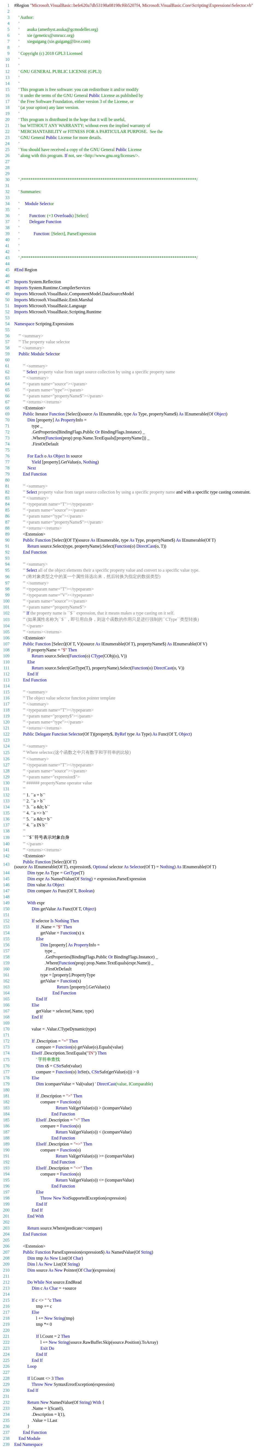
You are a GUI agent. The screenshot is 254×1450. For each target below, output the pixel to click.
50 (7, 299)
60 (7, 360)
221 (6, 1336)
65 (7, 390)
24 (7, 143)
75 (7, 450)
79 (7, 474)
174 (6, 1053)
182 (6, 1102)
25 (7, 149)
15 (7, 89)
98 (7, 589)
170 (6, 1029)
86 (7, 516)
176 (6, 1066)
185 (6, 1120)
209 (6, 1264)
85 (7, 510)
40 (7, 239)
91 (7, 546)
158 (6, 957)
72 (7, 432)
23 (7, 137)
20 (7, 119)
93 (7, 558)
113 (6, 680)
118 (6, 710)
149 (6, 902)
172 (6, 1041)
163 (6, 987)
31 (7, 185)
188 (6, 1138)
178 (6, 1078)
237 (6, 1432)
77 (7, 462)
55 (7, 329)
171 (6, 1035)
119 (6, 716)
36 (7, 215)
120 (6, 722)
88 (7, 528)
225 (6, 1360)
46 (7, 275)
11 (7, 65)
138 (6, 831)
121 (6, 728)
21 (7, 125)
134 (6, 807)
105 (6, 632)
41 (7, 245)
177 (6, 1072)
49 (7, 293)
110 (6, 662)
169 (6, 1023)
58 (7, 347)
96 (7, 576)
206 (6, 1246)
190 (6, 1150)
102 (6, 613)
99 (7, 595)
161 (6, 975)
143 (6, 864)
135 (6, 813)
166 (6, 1005)
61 (7, 366)
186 (6, 1126)
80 (7, 480)
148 (6, 896)
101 (6, 607)
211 (6, 1276)
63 (7, 378)
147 (6, 890)
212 (6, 1282)
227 (6, 1372)
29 (7, 173)
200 (6, 1210)
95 (7, 570)
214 (6, 1294)
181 (6, 1096)
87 (7, 522)
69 (7, 414)
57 (7, 341)
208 (6, 1258)
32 (7, 191)
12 (7, 71)
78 (7, 468)
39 (7, 233)
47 (7, 281)
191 (6, 1156)
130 (6, 783)
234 (6, 1414)
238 (6, 1438)
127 (6, 765)
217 (6, 1312)
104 (6, 626)
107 (6, 644)
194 (6, 1174)
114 (6, 686)
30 (7, 179)
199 (6, 1204)
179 (6, 1084)
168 (6, 1017)
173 (6, 1047)
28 (7, 167)
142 (6, 856)
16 (7, 95)
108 (6, 650)
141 (6, 849)
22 (7, 131)
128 (6, 771)
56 (7, 335)
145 (6, 878)
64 (7, 384)
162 (6, 981)
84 (7, 504)
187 (6, 1132)
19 (7, 113)
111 (6, 668)
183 (6, 1108)
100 (6, 601)
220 (6, 1330)
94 (7, 564)
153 (6, 927)
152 (6, 921)
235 (6, 1420)
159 (6, 963)
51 (7, 305)
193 (6, 1168)
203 (6, 1228)
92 (7, 552)
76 (7, 456)
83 (7, 498)
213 (6, 1288)
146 (6, 884)
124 (6, 746)
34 (7, 203)
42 (7, 251)
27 (7, 161)
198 (6, 1198)
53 (7, 317)
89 (7, 534)
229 (6, 1384)
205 (6, 1240)
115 (6, 692)
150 (6, 908)
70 (7, 420)
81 (7, 486)
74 (7, 444)
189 (6, 1144)
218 (6, 1318)
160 (6, 969)
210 (6, 1270)
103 (6, 619)
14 (7, 83)
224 (6, 1354)
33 (7, 197)
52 (7, 311)
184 (6, 1114)
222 (6, 1342)
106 (6, 638)
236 (6, 1426)
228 (6, 1378)
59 (7, 354)
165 (6, 999)
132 (6, 795)
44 (7, 263)
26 (7, 155)
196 (6, 1186)
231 (6, 1396)
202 (6, 1222)
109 (6, 656)
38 (7, 227)
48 (7, 287)
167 (6, 1011)
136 (6, 819)
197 (6, 1192)
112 (6, 674)
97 (7, 583)
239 (6, 1444)
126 (6, 759)
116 (6, 698)
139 (6, 837)
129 (6, 777)
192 (6, 1162)
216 (6, 1306)
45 (7, 269)
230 (6, 1390)
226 (6, 1366)
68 (7, 408)
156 (6, 945)
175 (6, 1059)
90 (7, 540)
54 (7, 323)
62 (7, 372)
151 (6, 914)
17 (7, 101)
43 (7, 257)
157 (6, 951)
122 (6, 734)
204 (6, 1234)
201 (6, 1216)
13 (7, 77)
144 (6, 872)
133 (6, 801)
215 (6, 1300)
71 (7, 426)
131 (6, 789)
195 (6, 1180)
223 (6, 1348)
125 (6, 752)
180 (6, 1090)
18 (7, 107)
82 (7, 492)
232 (6, 1402)
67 (7, 402)
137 (6, 825)
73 (7, 438)
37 (7, 221)
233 (6, 1408)
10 (7, 59)
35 (7, 209)
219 (6, 1324)
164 (6, 993)
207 (6, 1252)
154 (6, 933)
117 (6, 704)
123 (6, 740)
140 (6, 843)
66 (7, 396)
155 (6, 939)
